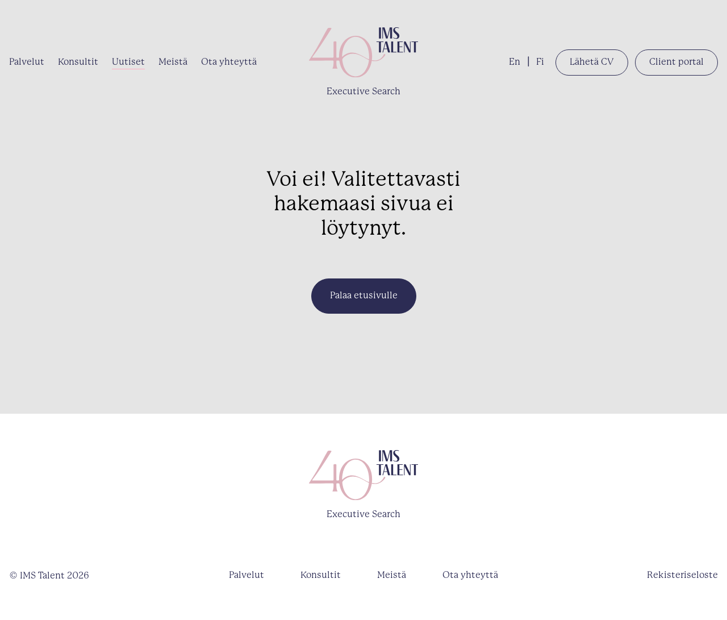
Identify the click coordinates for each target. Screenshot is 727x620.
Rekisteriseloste (682, 575)
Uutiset (128, 62)
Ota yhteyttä (229, 62)
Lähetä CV (592, 62)
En (514, 62)
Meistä (172, 62)
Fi (540, 62)
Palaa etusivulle (364, 296)
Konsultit (78, 62)
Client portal (676, 62)
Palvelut (26, 62)
